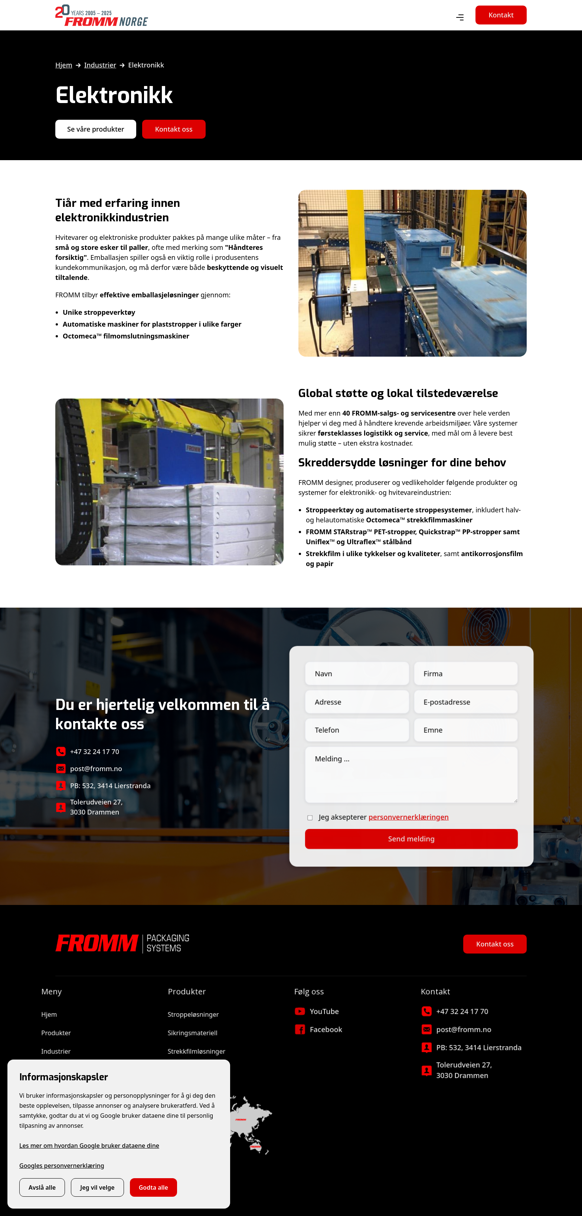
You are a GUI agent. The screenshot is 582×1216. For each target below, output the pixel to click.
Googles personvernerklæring (61, 1166)
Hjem (63, 64)
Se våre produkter (95, 129)
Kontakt (501, 14)
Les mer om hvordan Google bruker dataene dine (89, 1145)
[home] (101, 15)
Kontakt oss (174, 129)
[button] (460, 18)
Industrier (100, 64)
